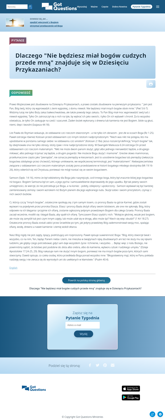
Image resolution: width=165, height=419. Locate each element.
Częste (105, 6)
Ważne (94, 6)
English (13, 267)
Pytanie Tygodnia (142, 6)
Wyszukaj (82, 6)
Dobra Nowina (119, 6)
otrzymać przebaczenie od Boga (46, 25)
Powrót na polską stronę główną (86, 280)
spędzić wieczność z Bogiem (44, 22)
